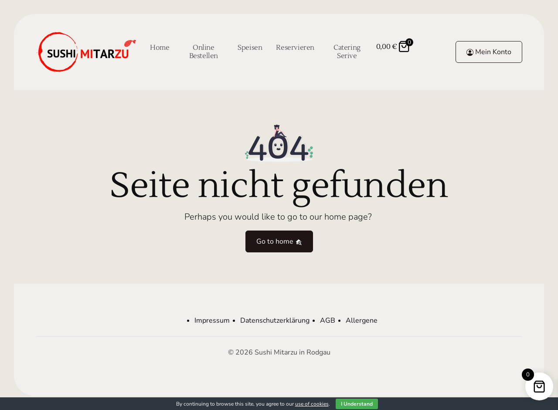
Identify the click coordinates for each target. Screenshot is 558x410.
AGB (327, 320)
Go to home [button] (279, 241)
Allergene (362, 320)
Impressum (212, 320)
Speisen (250, 47)
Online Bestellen (203, 51)
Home (159, 47)
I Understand (357, 403)
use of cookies (312, 403)
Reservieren (295, 47)
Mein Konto (488, 52)
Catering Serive (347, 51)
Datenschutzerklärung (275, 320)
